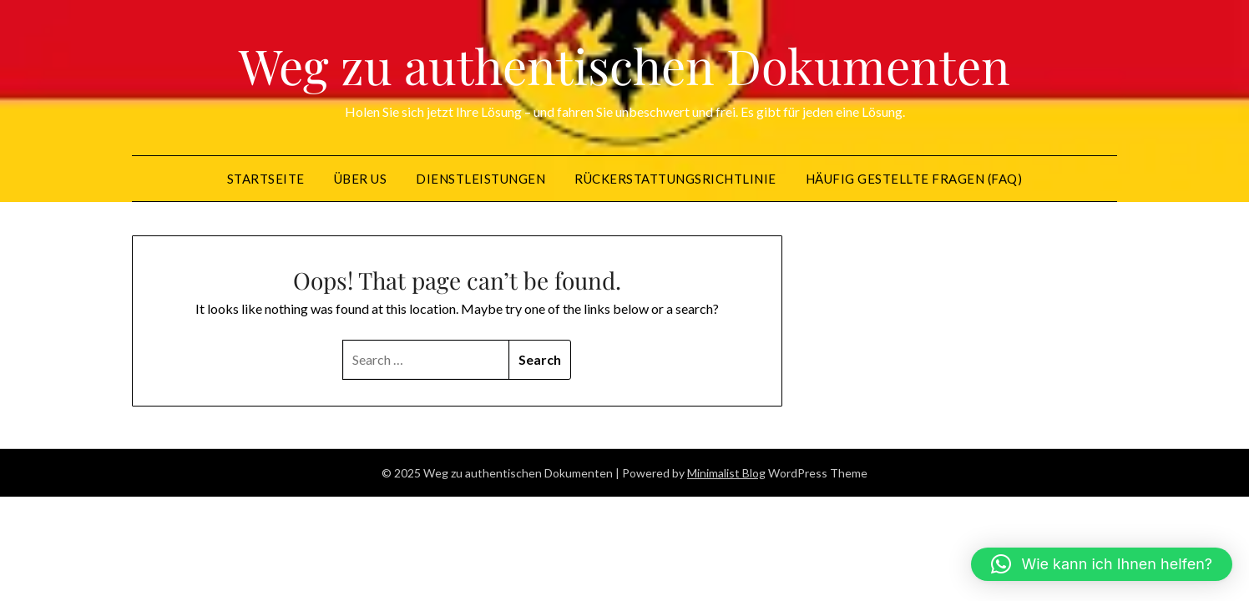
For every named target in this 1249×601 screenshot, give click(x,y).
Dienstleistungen (480, 178)
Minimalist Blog (726, 473)
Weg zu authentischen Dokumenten (624, 65)
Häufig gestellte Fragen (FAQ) (914, 178)
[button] (1101, 564)
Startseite (266, 178)
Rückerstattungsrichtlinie (675, 178)
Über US (360, 178)
